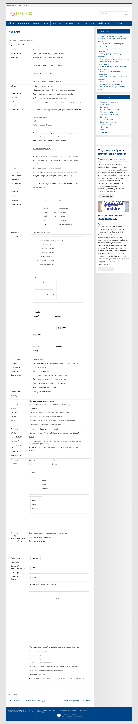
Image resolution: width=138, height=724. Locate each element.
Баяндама (104, 107)
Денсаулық (57, 23)
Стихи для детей (106, 120)
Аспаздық (70, 23)
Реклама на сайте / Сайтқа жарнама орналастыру (26, 712)
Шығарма (118, 23)
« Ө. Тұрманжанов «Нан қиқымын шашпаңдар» (27, 701)
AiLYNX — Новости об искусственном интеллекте (71, 715)
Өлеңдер (103, 132)
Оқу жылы (104, 117)
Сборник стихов (49, 710)
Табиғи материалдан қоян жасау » (77, 701)
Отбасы (11, 23)
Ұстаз (46, 23)
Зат (16, 694)
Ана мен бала (23, 23)
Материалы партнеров (67, 710)
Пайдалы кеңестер (86, 23)
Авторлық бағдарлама (109, 102)
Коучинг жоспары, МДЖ (110, 110)
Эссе (102, 130)
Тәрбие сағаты (104, 23)
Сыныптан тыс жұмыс (108, 122)
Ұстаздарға (104, 104)
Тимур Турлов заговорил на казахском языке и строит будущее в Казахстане (112, 38)
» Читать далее (105, 196)
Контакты (83, 710)
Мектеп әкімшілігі (107, 112)
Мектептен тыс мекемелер (111, 115)
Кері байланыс (24, 5)
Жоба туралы (11, 5)
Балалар (36, 23)
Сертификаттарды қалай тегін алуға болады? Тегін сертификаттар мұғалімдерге (113, 61)
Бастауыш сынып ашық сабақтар (23, 40)
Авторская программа (16, 710)
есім (13, 694)
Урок (29, 710)
